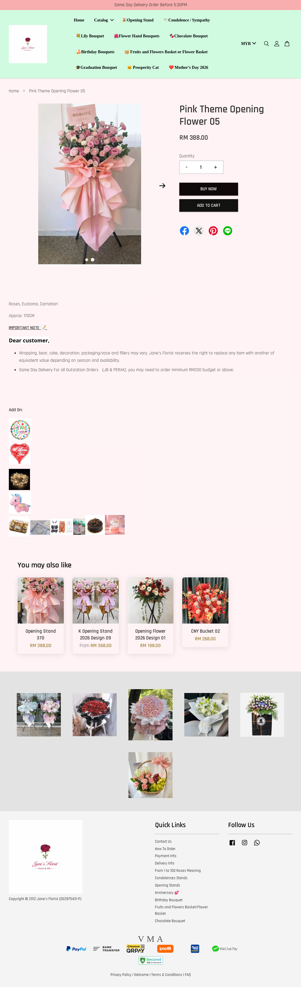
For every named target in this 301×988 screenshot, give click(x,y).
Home (79, 21)
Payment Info (165, 856)
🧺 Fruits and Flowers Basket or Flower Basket (166, 52)
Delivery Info (164, 864)
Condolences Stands (171, 879)
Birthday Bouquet (169, 901)
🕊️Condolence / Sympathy (186, 21)
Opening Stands (167, 886)
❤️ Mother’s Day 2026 (188, 68)
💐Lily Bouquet (90, 36)
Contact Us (163, 842)
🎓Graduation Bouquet (96, 68)
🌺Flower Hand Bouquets (136, 36)
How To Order (165, 849)
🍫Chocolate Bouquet (188, 36)
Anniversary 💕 (167, 893)
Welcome (141, 975)
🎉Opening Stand (137, 21)
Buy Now (208, 190)
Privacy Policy (121, 975)
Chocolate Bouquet (170, 921)
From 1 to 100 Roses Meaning (178, 871)
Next (162, 186)
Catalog (104, 21)
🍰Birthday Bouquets (95, 52)
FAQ (188, 975)
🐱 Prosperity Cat (143, 68)
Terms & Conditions (166, 975)
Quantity (187, 157)
